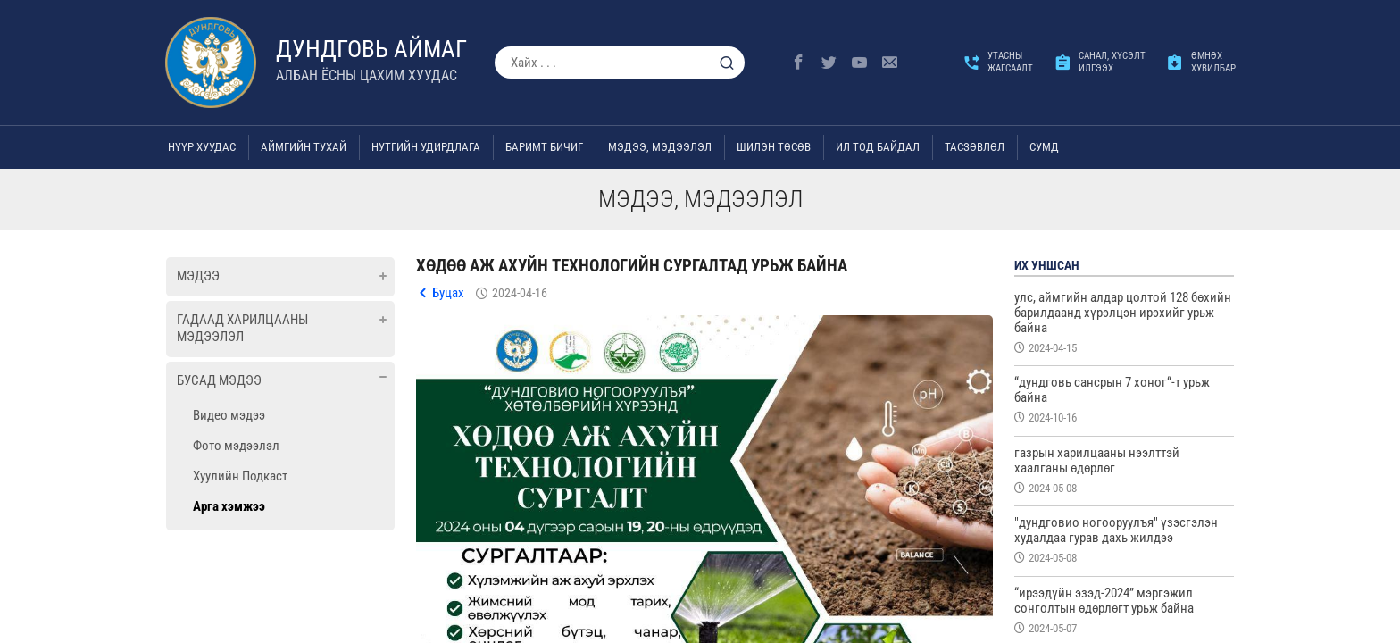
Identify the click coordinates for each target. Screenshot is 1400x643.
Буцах (448, 293)
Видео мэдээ (229, 415)
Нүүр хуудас (202, 147)
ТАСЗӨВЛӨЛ (974, 147)
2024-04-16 (519, 293)
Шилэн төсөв (774, 147)
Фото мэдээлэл (236, 446)
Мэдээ (198, 276)
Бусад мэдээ (219, 380)
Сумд (1044, 147)
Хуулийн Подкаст (240, 476)
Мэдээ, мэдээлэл (660, 147)
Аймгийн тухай (303, 147)
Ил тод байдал (878, 147)
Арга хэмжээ (229, 506)
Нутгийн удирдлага (425, 147)
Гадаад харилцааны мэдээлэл (242, 329)
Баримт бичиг (544, 147)
